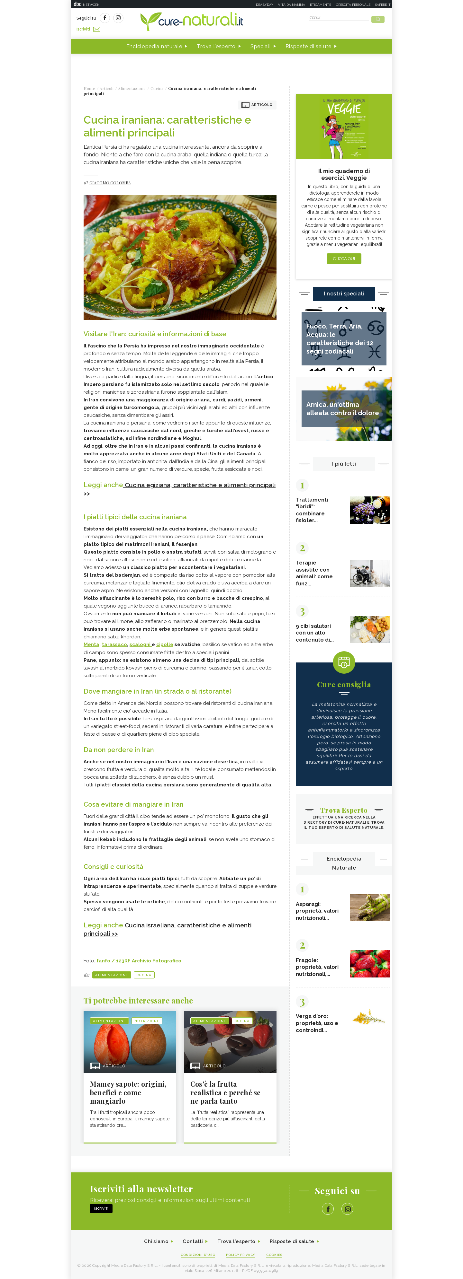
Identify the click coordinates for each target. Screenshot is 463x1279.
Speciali (260, 44)
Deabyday (264, 4)
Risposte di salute (309, 44)
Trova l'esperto (216, 44)
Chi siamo (152, 1240)
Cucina (144, 972)
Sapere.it (383, 4)
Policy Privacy (242, 1254)
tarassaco (114, 642)
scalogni (141, 642)
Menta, (92, 642)
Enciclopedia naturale (154, 44)
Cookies (277, 1254)
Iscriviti (149, 18)
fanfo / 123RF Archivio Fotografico (138, 958)
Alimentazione (111, 972)
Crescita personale (353, 4)
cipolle (164, 642)
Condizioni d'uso (196, 1254)
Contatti (191, 1240)
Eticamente (320, 4)
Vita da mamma (291, 4)
